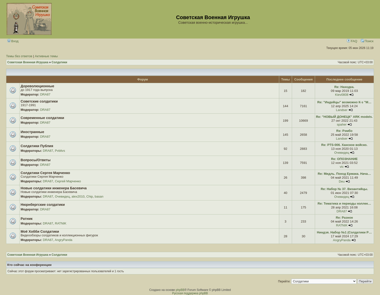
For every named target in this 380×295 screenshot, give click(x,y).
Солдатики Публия (37, 146)
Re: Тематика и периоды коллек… (344, 203)
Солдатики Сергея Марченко (45, 173)
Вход (13, 41)
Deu (342, 181)
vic (342, 166)
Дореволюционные (37, 86)
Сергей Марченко (68, 181)
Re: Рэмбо (344, 131)
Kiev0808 (341, 94)
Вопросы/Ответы (36, 160)
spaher (342, 124)
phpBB (180, 290)
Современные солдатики (42, 118)
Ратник (26, 219)
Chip (89, 196)
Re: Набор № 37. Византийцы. (344, 189)
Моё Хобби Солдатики (40, 231)
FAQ (352, 41)
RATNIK (60, 223)
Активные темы (46, 56)
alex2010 (78, 196)
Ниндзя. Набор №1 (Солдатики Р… (344, 232)
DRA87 (45, 94)
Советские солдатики (39, 101)
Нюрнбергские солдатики (43, 205)
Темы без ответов (19, 56)
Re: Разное (344, 217)
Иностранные (32, 132)
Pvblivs (60, 150)
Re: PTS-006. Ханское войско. (344, 145)
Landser (342, 110)
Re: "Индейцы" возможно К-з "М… (344, 102)
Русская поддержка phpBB (190, 293)
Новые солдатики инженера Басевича (54, 188)
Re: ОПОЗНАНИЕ (344, 159)
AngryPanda (63, 240)
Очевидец (341, 152)
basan (99, 196)
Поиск (367, 41)
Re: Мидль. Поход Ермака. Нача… (344, 173)
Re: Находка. (344, 87)
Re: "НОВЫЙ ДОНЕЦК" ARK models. (344, 117)
